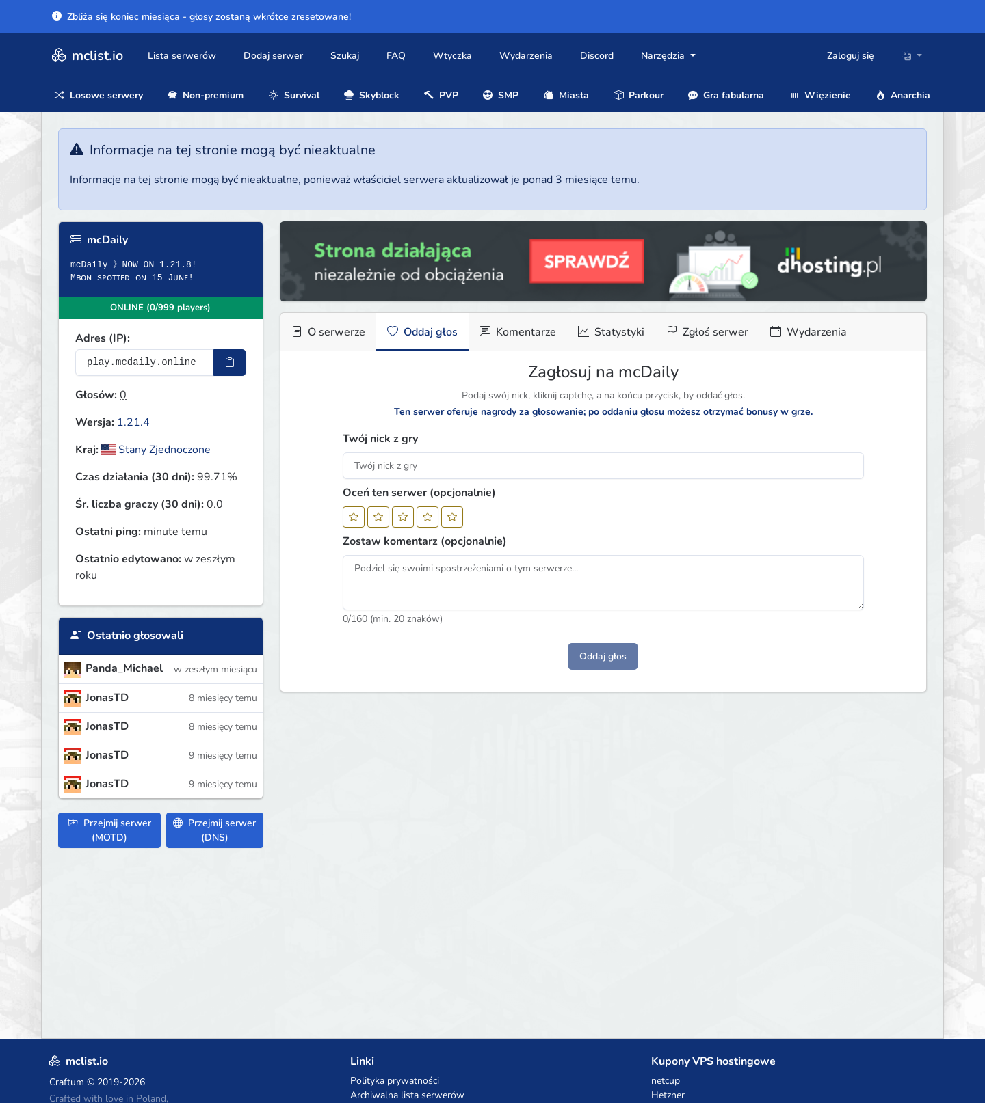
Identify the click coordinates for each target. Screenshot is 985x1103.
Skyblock (371, 95)
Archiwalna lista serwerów (407, 1095)
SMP (500, 95)
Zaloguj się (850, 55)
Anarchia (903, 95)
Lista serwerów (182, 55)
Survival (294, 95)
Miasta (566, 95)
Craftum (66, 1082)
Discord (597, 55)
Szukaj (344, 55)
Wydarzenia (526, 55)
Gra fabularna (726, 95)
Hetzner (668, 1095)
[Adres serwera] (144, 362)
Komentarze (518, 332)
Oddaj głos (422, 332)
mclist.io (86, 55)
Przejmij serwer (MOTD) (109, 830)
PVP (441, 95)
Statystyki (611, 332)
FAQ (396, 55)
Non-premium (206, 95)
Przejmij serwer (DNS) (214, 830)
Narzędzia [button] (664, 55)
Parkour (639, 95)
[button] (911, 55)
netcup (665, 1080)
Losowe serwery (99, 95)
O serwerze (328, 332)
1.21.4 (133, 422)
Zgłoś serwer (707, 332)
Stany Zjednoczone (156, 449)
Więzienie (820, 95)
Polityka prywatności (394, 1080)
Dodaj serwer (273, 55)
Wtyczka (452, 55)
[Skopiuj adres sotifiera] (229, 362)
